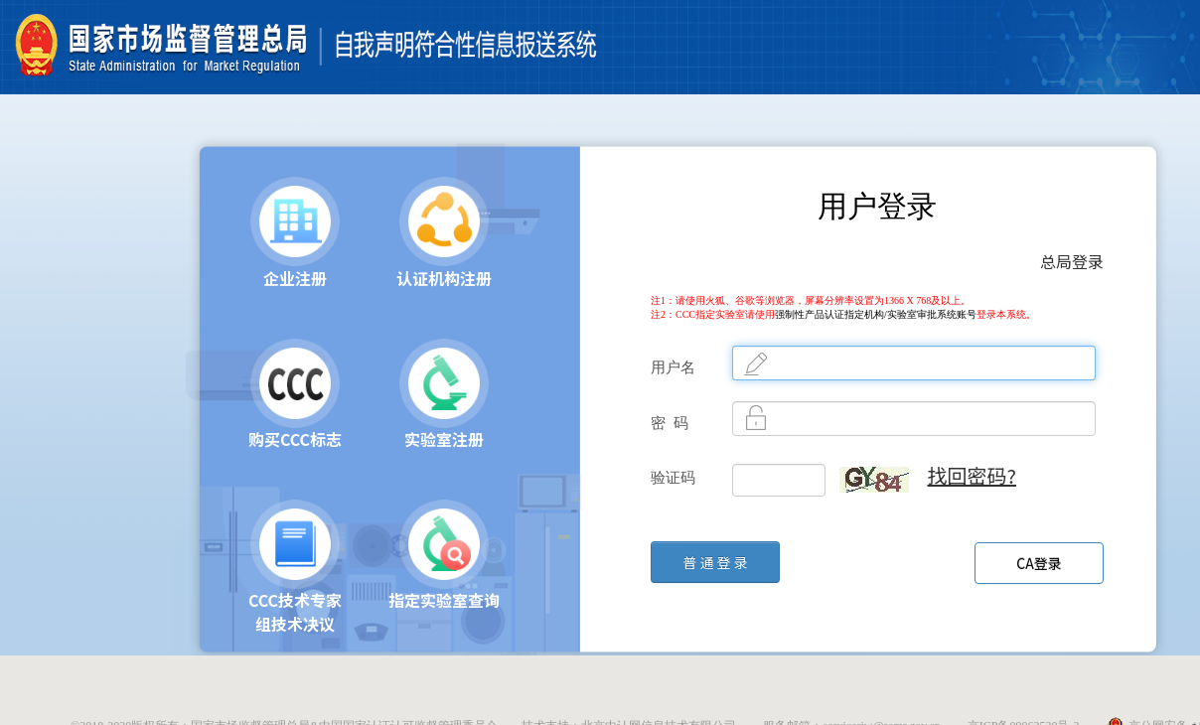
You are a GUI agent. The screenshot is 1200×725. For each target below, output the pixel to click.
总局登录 (1072, 261)
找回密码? (972, 475)
